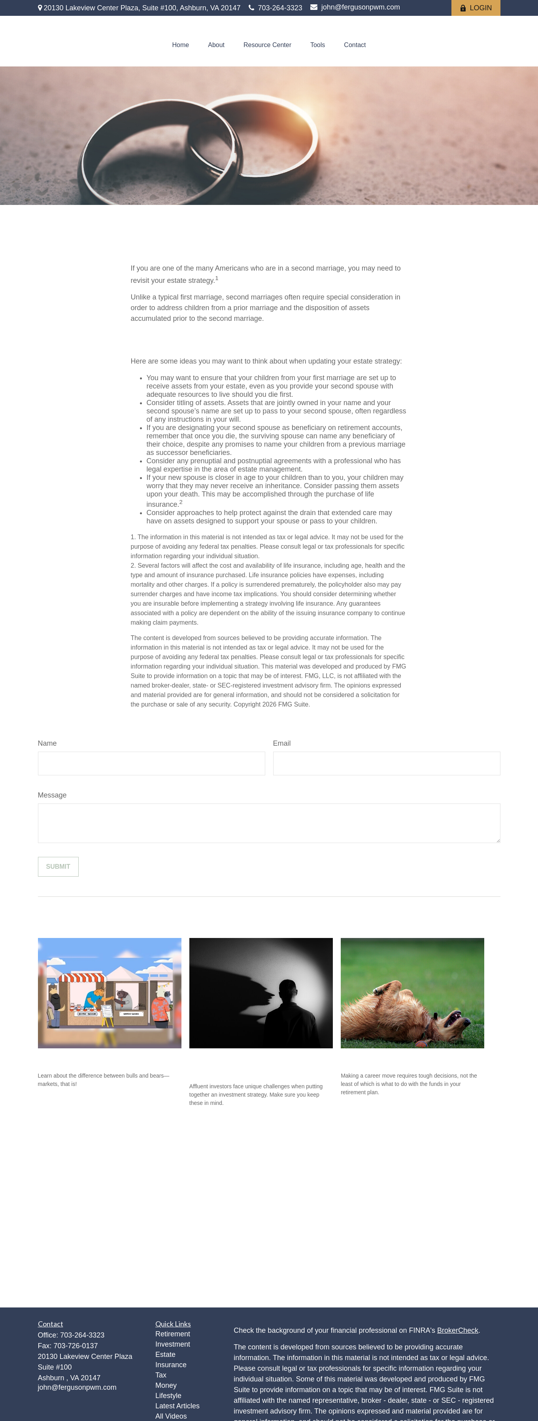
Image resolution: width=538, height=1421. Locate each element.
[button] (181, 45)
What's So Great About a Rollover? (408, 1057)
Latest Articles (177, 1406)
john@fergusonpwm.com (355, 7)
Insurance (171, 1365)
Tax (160, 1375)
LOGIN (476, 8)
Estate (165, 1354)
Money (166, 1385)
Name (47, 743)
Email (282, 743)
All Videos (171, 1416)
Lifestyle (168, 1396)
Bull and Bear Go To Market (90, 1057)
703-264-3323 (275, 8)
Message (52, 795)
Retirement (172, 1334)
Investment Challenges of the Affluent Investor (246, 1063)
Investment (172, 1344)
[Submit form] (58, 867)
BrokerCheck (457, 1330)
